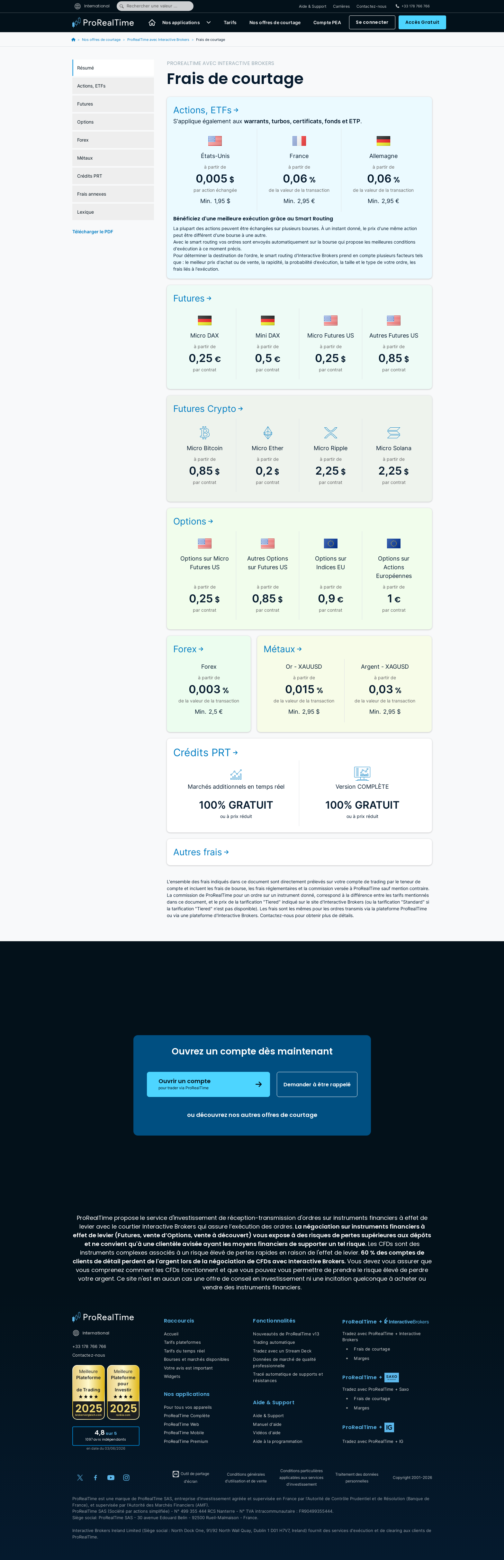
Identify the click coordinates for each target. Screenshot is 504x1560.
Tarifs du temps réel (184, 1350)
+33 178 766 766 (89, 1346)
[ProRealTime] (107, 22)
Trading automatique (274, 1342)
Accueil (171, 1333)
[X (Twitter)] (80, 1477)
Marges (361, 1358)
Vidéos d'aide (267, 1432)
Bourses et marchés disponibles (197, 1359)
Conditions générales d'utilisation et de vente (246, 1477)
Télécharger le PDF (92, 231)
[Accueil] (152, 22)
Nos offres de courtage (275, 22)
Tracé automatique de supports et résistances (288, 1377)
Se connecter (372, 22)
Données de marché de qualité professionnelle (284, 1362)
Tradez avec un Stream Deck (282, 1350)
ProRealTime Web (181, 1424)
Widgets (172, 1376)
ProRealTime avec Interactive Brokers (158, 39)
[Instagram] (126, 1477)
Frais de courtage (372, 1348)
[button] (209, 22)
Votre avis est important (188, 1367)
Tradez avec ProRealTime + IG (372, 1441)
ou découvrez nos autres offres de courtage (252, 1115)
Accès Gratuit (422, 22)
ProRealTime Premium (186, 1441)
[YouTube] (111, 1477)
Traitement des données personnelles (356, 1477)
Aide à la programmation (277, 1441)
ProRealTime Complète (187, 1415)
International (92, 6)
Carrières (341, 6)
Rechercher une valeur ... (148, 6)
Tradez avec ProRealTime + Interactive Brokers (381, 1336)
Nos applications (181, 22)
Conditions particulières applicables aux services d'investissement (301, 1477)
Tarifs (230, 22)
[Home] (103, 1317)
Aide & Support (312, 6)
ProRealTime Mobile (184, 1432)
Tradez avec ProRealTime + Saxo (375, 1389)
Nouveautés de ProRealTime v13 (286, 1333)
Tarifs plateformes (182, 1342)
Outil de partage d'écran (190, 1477)
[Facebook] (95, 1477)
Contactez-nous (371, 6)
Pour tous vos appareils (188, 1407)
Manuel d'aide (267, 1424)
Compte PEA (327, 22)
